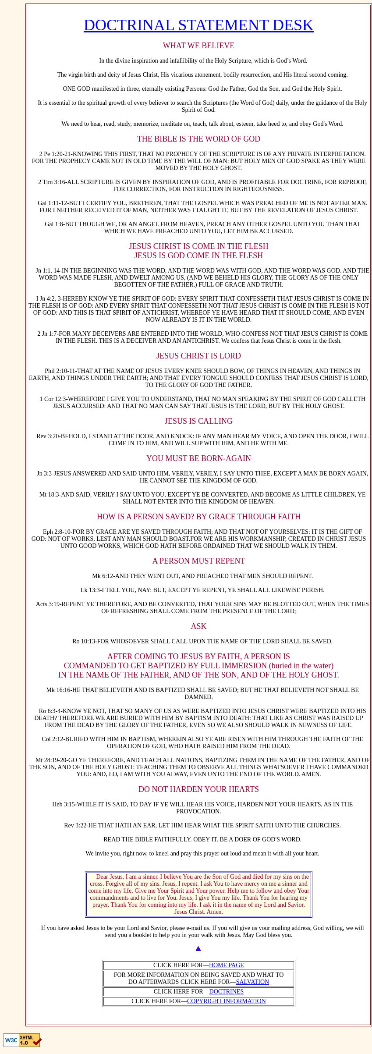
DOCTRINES (226, 991)
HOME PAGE (226, 965)
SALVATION (252, 982)
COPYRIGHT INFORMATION (226, 1001)
